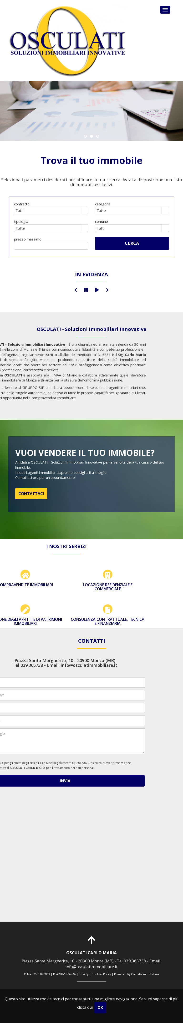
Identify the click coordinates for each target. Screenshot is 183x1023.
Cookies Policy (101, 974)
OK (100, 1007)
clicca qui (85, 1007)
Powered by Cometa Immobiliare (136, 974)
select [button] (84, 211)
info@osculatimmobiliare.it (91, 966)
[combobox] (47, 210)
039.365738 (135, 961)
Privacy (83, 974)
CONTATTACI (31, 493)
